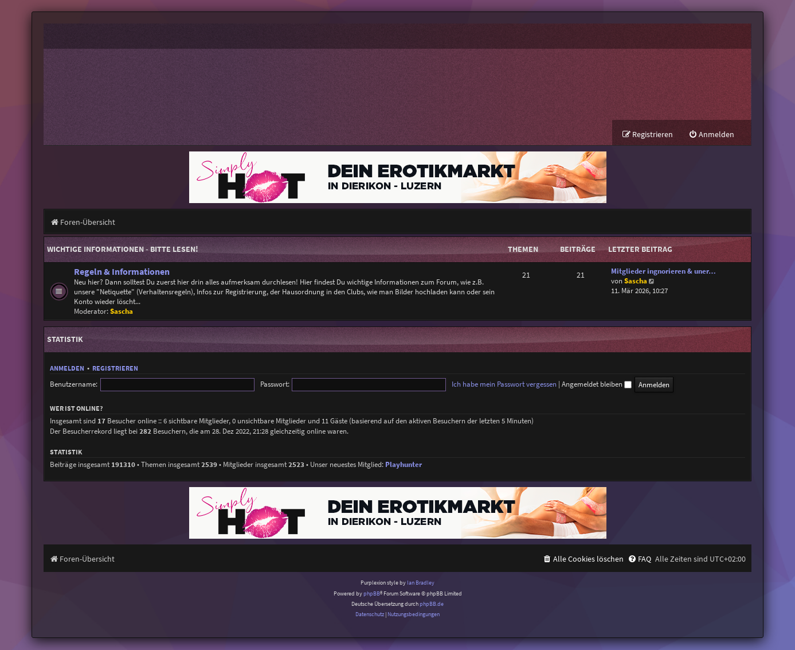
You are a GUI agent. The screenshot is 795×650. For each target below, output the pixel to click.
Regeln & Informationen (122, 272)
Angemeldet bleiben (502, 385)
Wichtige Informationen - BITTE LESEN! (122, 249)
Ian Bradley (420, 583)
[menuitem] (711, 135)
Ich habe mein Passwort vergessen (409, 385)
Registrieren (115, 368)
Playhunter (403, 465)
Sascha (121, 312)
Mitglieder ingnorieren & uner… (663, 272)
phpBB (371, 594)
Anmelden (67, 368)
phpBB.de (432, 604)
